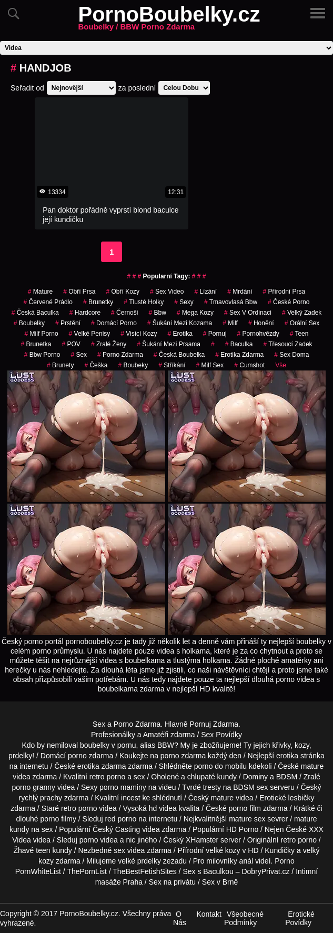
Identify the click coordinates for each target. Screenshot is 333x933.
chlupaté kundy (212, 777)
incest (130, 798)
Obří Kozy (122, 291)
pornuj (215, 333)
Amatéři (155, 734)
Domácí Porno (114, 323)
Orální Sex (302, 323)
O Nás (179, 918)
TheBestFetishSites (144, 871)
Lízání (205, 291)
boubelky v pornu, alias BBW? (129, 745)
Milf (230, 323)
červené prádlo (48, 302)
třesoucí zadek (287, 344)
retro (288, 840)
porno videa (98, 840)
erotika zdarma (239, 354)
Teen (299, 333)
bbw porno (42, 354)
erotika (179, 333)
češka (95, 365)
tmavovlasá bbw (230, 302)
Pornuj (199, 724)
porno (77, 755)
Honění (261, 323)
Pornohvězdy (258, 333)
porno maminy (122, 787)
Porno (284, 861)
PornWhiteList (38, 871)
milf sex (210, 365)
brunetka (36, 344)
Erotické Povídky (300, 918)
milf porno (41, 333)
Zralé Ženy (108, 344)
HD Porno (242, 829)
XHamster (202, 840)
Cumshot (249, 365)
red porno (120, 819)
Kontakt (208, 914)
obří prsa (79, 291)
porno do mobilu (220, 766)
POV (71, 344)
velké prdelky (139, 861)
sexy (184, 302)
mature (312, 766)
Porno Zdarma (137, 724)
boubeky (133, 365)
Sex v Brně (220, 882)
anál (246, 861)
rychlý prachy (40, 798)
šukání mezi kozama (179, 323)
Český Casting (116, 829)
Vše (280, 365)
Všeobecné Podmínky (244, 918)
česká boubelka (179, 354)
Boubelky (29, 323)
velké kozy (223, 850)
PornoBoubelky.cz (169, 21)
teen (43, 850)
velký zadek (301, 312)
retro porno (107, 777)
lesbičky (301, 798)
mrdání (239, 291)
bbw (157, 312)
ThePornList (86, 871)
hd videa (163, 808)
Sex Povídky (221, 734)
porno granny (33, 787)
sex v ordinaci (247, 312)
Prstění (67, 323)
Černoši (124, 312)
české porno (288, 302)
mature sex (247, 819)
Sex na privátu (172, 882)
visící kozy (138, 333)
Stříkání (171, 365)
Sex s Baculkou (208, 871)
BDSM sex (250, 787)
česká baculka (35, 312)
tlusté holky (144, 302)
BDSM (286, 777)
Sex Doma (291, 354)
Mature (40, 291)
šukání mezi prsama (168, 344)
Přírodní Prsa (284, 291)
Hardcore (84, 312)
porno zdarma (120, 354)
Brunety (60, 365)
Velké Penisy (89, 333)
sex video (167, 291)
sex (78, 354)
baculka (239, 344)
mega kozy (195, 312)
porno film (245, 808)
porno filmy (58, 819)
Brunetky (98, 302)
